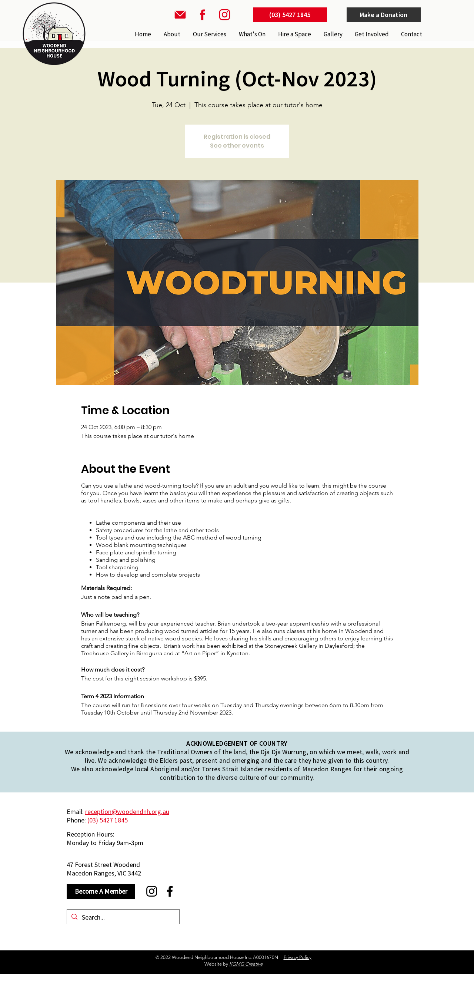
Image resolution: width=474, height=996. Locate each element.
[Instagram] (151, 891)
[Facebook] (170, 891)
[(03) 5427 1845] (290, 14)
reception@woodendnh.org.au (127, 811)
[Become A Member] (101, 891)
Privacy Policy (297, 957)
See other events (237, 145)
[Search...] (123, 917)
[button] (209, 34)
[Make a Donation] (384, 14)
